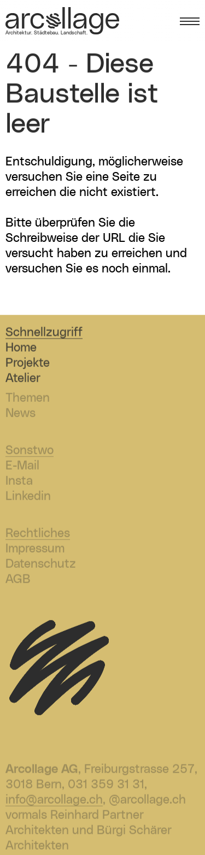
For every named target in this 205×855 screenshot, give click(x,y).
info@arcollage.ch (54, 801)
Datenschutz (40, 565)
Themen (27, 399)
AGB (18, 580)
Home (21, 348)
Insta (19, 482)
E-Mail (22, 467)
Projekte (27, 364)
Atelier (22, 379)
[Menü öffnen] (190, 22)
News (20, 414)
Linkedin (28, 497)
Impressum (35, 550)
